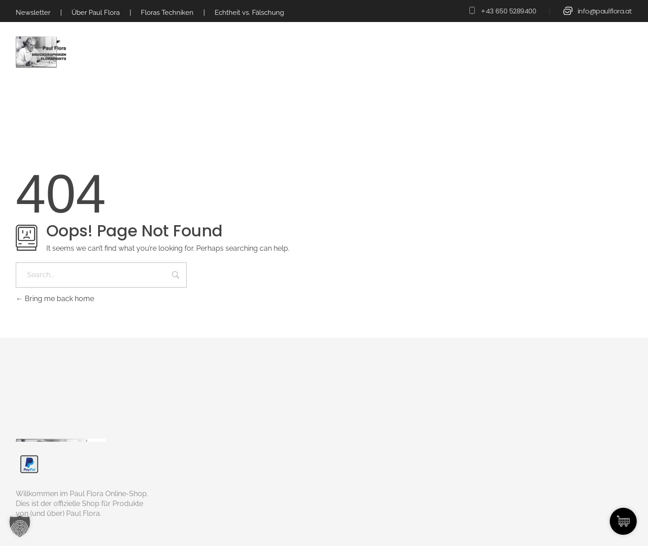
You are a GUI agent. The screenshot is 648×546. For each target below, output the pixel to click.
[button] (20, 526)
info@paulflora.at (605, 11)
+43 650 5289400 (508, 11)
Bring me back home (55, 298)
